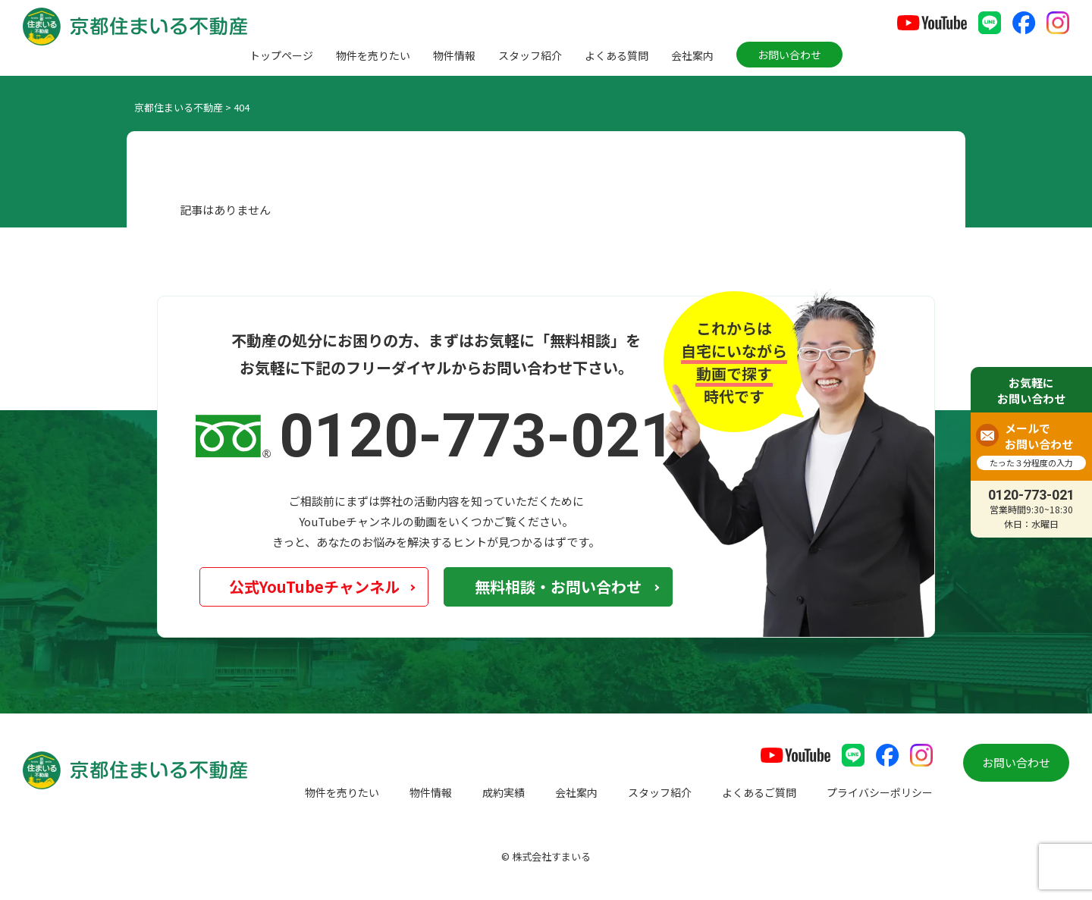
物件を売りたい (373, 55)
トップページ (281, 55)
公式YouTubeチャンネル (314, 586)
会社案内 (692, 55)
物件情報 (454, 55)
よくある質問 (616, 55)
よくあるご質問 (759, 792)
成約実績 (503, 792)
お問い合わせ (789, 54)
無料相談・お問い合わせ (558, 586)
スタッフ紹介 (530, 55)
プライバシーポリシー (880, 792)
